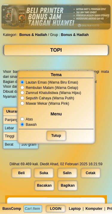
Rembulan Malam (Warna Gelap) (49, 88)
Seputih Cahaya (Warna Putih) (47, 98)
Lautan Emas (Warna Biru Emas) (49, 82)
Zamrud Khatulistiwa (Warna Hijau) (51, 93)
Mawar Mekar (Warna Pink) (45, 103)
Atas (27, 119)
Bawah (29, 124)
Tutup (56, 135)
